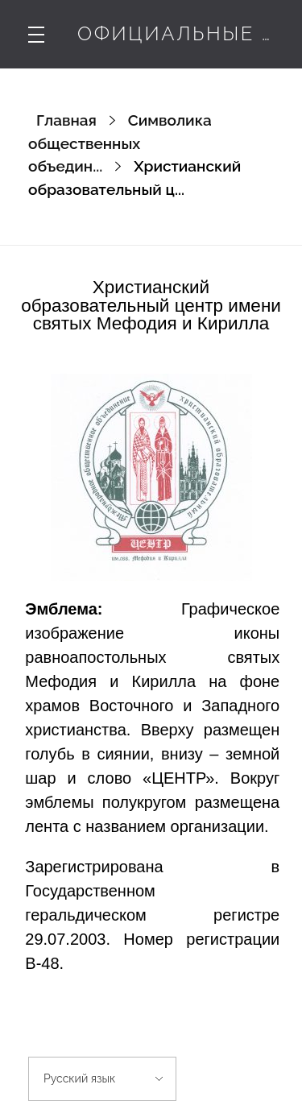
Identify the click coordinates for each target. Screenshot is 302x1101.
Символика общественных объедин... (120, 143)
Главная (66, 120)
